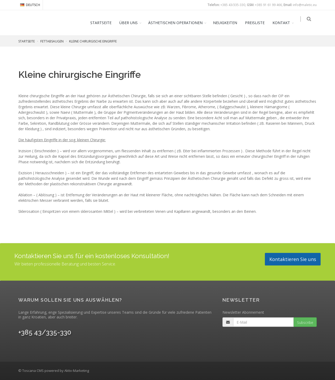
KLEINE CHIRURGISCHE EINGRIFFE (93, 41)
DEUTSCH (30, 5)
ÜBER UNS (131, 22)
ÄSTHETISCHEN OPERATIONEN (178, 22)
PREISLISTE (257, 22)
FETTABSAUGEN (52, 41)
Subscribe (305, 322)
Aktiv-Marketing (76, 370)
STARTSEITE (103, 22)
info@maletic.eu (305, 5)
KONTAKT (284, 22)
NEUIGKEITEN (228, 22)
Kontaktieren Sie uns (292, 259)
